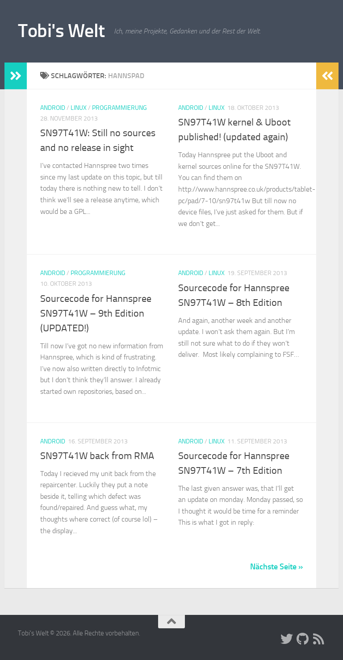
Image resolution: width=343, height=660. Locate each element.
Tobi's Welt (61, 31)
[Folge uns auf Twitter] (286, 639)
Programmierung (119, 108)
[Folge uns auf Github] (303, 639)
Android (52, 108)
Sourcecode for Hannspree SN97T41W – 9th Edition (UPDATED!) (95, 313)
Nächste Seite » (276, 567)
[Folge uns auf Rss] (319, 639)
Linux (79, 108)
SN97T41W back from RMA (97, 456)
